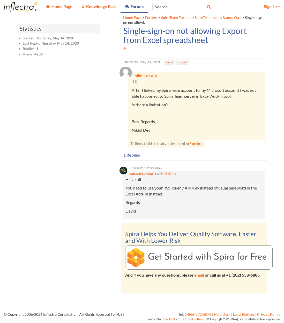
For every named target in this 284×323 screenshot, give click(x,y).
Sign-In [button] (272, 6)
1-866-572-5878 (198, 314)
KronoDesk (169, 319)
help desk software (193, 319)
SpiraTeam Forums (176, 18)
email (199, 274)
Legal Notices (244, 314)
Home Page (132, 18)
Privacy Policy (268, 314)
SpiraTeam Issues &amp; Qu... (218, 18)
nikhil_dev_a (167, 173)
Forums (151, 18)
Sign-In (195, 144)
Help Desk (222, 314)
